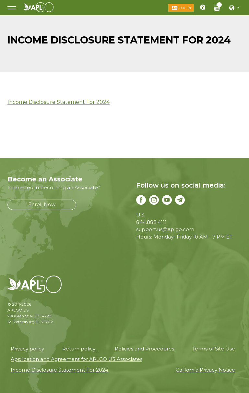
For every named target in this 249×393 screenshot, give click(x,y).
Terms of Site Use (213, 349)
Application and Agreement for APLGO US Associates (76, 359)
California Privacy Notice (205, 370)
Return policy (79, 349)
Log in (185, 8)
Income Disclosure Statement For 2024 (58, 102)
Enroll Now (41, 204)
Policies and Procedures (144, 349)
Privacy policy (27, 349)
